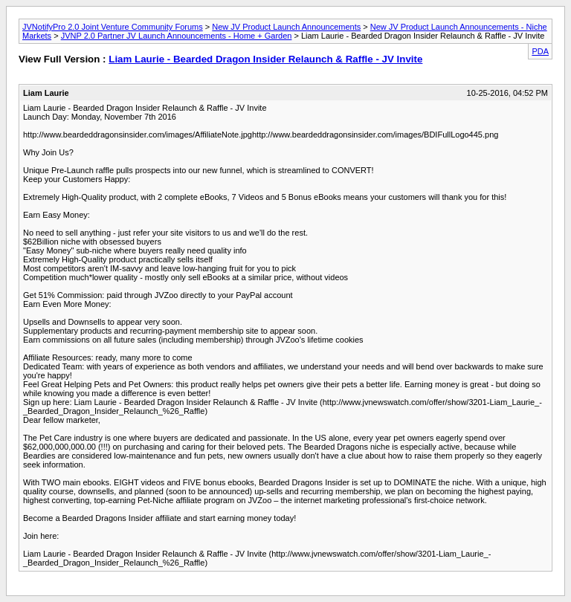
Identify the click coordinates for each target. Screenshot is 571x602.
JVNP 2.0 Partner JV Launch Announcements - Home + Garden (176, 35)
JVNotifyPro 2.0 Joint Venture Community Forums (112, 26)
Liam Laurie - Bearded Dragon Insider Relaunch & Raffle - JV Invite (265, 59)
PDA (540, 51)
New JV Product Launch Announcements (286, 26)
